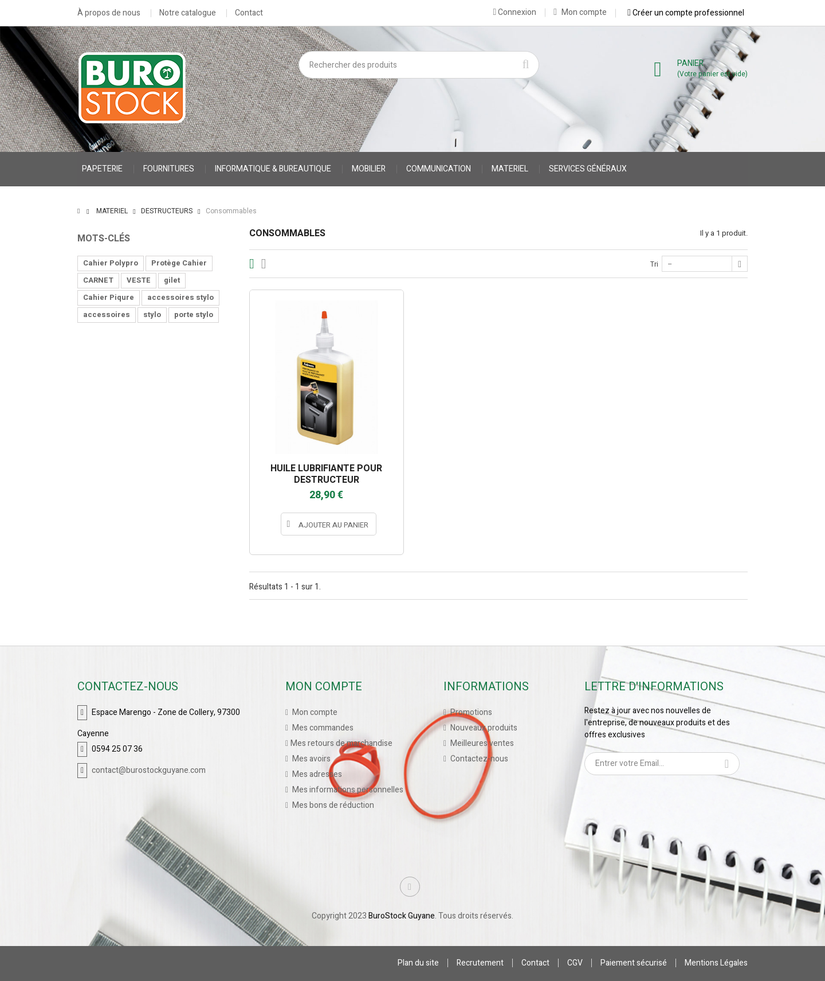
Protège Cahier (179, 262)
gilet (172, 280)
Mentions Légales (716, 963)
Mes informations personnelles (346, 790)
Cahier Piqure (108, 297)
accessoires (106, 314)
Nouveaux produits (483, 728)
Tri (654, 264)
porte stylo (193, 314)
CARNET (98, 280)
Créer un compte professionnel (685, 13)
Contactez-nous (478, 759)
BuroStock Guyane (401, 916)
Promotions (470, 712)
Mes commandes (321, 728)
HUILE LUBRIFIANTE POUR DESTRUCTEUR (326, 474)
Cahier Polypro (110, 262)
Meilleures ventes (481, 743)
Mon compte (580, 12)
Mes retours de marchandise (341, 743)
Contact (249, 13)
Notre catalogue (187, 13)
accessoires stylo (180, 297)
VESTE (139, 280)
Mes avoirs (310, 759)
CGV (575, 963)
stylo (152, 314)
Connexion (514, 12)
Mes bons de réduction (332, 805)
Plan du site (418, 963)
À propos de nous (108, 13)
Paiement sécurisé (633, 963)
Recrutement (480, 963)
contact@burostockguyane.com (149, 770)
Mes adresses (316, 774)
